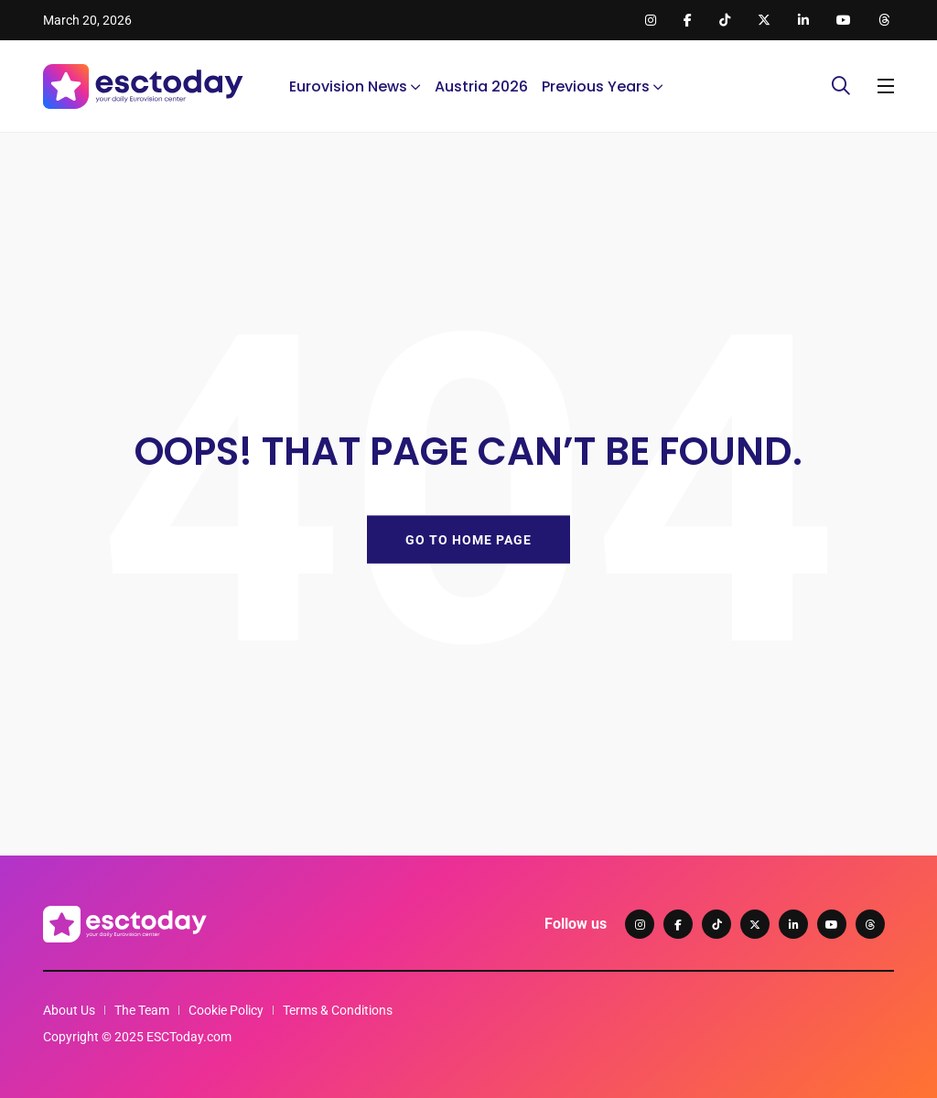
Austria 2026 (481, 86)
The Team (141, 1010)
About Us (69, 1010)
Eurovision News (348, 86)
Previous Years (596, 86)
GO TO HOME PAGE (468, 539)
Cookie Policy (226, 1010)
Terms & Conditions (338, 1010)
